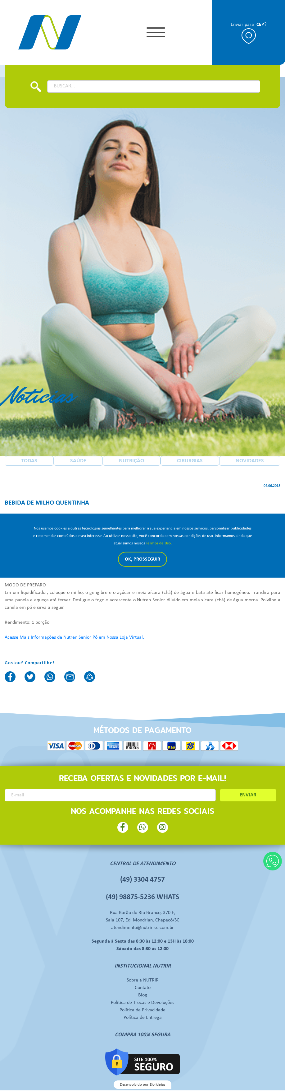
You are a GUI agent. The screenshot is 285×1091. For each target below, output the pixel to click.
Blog (142, 995)
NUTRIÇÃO (131, 461)
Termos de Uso (158, 543)
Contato (143, 988)
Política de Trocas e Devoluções (142, 1003)
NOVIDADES (250, 461)
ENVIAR (248, 795)
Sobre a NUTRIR (143, 980)
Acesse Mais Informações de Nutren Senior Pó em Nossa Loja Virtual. (74, 637)
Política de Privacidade (142, 1010)
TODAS (29, 461)
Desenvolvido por (142, 1085)
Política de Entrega (143, 1018)
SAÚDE (78, 461)
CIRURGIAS (190, 461)
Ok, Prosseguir (142, 559)
